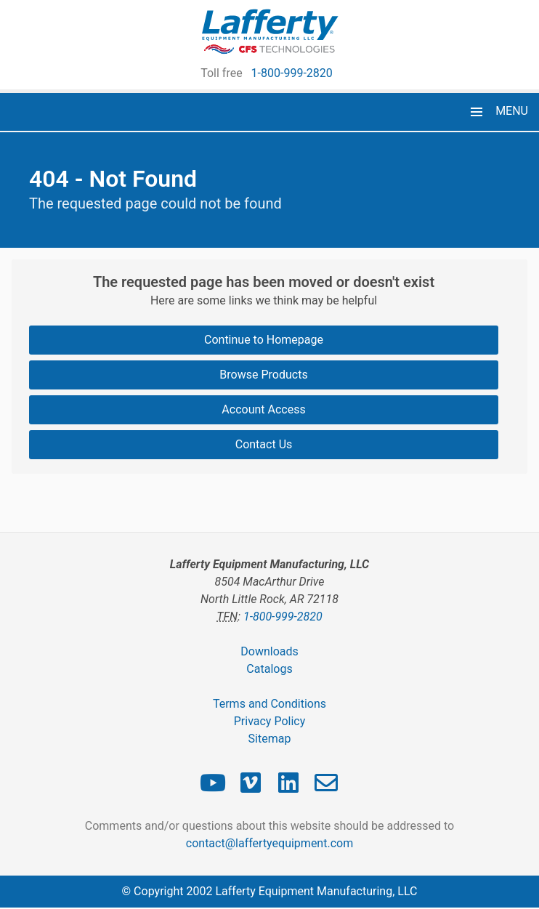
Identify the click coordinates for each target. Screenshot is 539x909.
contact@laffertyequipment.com (269, 843)
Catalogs (269, 669)
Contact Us (264, 444)
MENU (511, 111)
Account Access (263, 409)
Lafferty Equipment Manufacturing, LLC (316, 891)
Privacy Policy (270, 721)
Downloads (269, 651)
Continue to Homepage (263, 340)
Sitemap (269, 739)
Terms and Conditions (269, 704)
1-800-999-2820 (292, 73)
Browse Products (263, 374)
